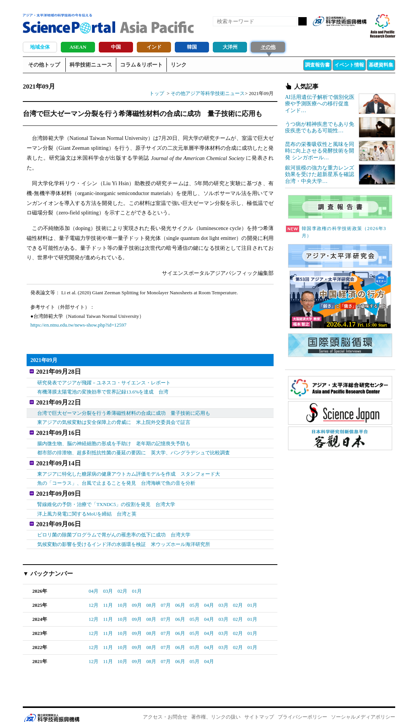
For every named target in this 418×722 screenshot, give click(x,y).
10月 (122, 595)
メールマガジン (360, 33)
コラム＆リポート (141, 65)
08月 (151, 595)
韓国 (192, 47)
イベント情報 (349, 65)
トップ (156, 93)
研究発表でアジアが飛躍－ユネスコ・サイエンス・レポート (104, 381)
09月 (137, 595)
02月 (122, 581)
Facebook (334, 33)
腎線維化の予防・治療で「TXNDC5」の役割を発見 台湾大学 (106, 496)
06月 (180, 595)
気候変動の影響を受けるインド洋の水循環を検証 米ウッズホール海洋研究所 (123, 534)
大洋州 (230, 47)
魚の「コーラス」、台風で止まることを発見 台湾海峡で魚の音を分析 (116, 476)
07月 (166, 595)
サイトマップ (259, 707)
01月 (137, 581)
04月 (93, 581)
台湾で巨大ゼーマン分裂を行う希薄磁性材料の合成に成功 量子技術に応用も (123, 410)
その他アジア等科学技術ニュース (208, 93)
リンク (179, 65)
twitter (347, 33)
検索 (302, 21)
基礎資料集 (381, 65)
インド (154, 47)
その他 (268, 47)
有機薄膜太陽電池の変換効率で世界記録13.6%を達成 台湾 (103, 390)
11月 (108, 595)
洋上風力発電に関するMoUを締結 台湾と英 (86, 505)
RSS (321, 33)
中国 (116, 47)
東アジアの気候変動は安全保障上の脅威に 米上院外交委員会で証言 (113, 419)
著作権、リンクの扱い (216, 707)
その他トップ (44, 65)
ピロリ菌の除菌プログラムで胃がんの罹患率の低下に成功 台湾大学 (113, 525)
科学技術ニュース (91, 65)
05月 (195, 595)
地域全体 (40, 47)
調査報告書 (317, 65)
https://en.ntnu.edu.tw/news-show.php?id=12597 (78, 325)
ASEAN (78, 47)
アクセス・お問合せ (165, 707)
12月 (93, 595)
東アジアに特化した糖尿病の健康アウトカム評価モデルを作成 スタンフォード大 (128, 467)
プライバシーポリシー (302, 707)
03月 (108, 581)
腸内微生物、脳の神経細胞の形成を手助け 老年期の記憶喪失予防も (113, 438)
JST (52, 708)
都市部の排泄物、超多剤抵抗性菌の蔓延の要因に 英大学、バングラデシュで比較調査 (133, 448)
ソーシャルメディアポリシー (363, 707)
